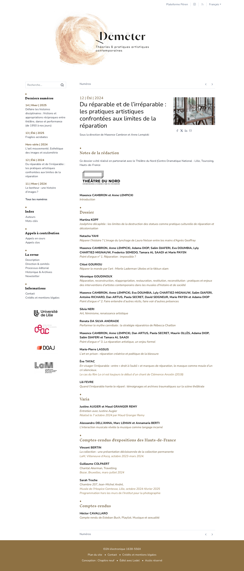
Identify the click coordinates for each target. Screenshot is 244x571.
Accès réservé (153, 560)
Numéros (85, 84)
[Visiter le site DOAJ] (45, 347)
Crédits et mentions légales (42, 298)
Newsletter (32, 276)
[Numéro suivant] (212, 84)
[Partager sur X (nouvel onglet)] (181, 130)
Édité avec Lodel (130, 560)
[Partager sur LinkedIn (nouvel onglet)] (186, 130)
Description (32, 260)
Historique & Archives (38, 272)
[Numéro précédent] (206, 84)
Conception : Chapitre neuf (98, 560)
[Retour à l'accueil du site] (122, 31)
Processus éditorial (37, 268)
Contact (30, 293)
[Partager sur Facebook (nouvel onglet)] (177, 130)
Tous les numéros (36, 199)
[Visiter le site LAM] (45, 367)
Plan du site (95, 555)
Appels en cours (35, 238)
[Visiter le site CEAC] (45, 328)
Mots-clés (31, 221)
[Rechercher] (62, 85)
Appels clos (32, 242)
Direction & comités (37, 264)
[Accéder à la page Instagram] (194, 4)
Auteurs (30, 217)
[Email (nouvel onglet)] (190, 130)
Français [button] (214, 4)
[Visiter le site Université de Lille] (45, 313)
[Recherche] (42, 85)
